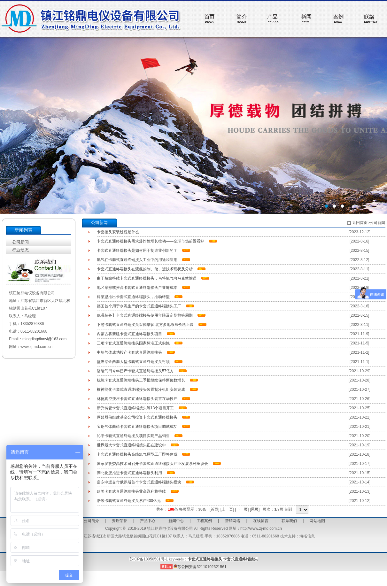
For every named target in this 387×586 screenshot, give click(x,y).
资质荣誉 (119, 521)
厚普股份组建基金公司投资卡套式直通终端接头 (137, 417)
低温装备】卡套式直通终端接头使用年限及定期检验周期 (145, 315)
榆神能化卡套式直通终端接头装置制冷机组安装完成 (141, 389)
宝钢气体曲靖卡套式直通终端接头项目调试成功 (137, 426)
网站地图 (317, 521)
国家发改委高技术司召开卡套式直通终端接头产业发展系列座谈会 (152, 463)
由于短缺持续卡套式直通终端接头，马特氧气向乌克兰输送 (147, 278)
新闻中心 (176, 521)
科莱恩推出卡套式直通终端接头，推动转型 (133, 297)
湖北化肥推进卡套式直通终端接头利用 (129, 473)
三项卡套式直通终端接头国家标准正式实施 (133, 343)
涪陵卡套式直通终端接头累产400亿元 (129, 500)
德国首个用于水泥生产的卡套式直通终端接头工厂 (139, 306)
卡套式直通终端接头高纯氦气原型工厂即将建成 (137, 454)
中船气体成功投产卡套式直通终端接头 (129, 352)
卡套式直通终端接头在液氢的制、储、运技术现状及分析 (145, 269)
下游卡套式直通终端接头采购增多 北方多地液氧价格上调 (145, 324)
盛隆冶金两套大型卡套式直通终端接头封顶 (133, 361)
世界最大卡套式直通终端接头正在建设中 (131, 445)
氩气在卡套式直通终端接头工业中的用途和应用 (137, 260)
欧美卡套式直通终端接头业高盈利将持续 (131, 491)
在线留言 (260, 521)
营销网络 (232, 521)
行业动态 (20, 250)
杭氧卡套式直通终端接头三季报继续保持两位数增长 (141, 380)
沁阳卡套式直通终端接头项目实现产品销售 (133, 436)
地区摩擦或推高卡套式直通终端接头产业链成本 (137, 287)
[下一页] (242, 509)
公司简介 (91, 521)
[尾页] (255, 509)
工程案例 (204, 521)
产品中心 (147, 521)
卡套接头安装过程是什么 (118, 232)
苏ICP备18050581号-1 (148, 559)
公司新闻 (20, 242)
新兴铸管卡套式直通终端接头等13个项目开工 (135, 408)
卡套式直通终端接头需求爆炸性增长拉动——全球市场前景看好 (150, 241)
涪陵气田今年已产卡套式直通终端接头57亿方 (135, 371)
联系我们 (289, 521)
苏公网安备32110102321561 (200, 567)
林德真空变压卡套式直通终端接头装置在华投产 (137, 399)
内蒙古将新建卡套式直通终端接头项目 (129, 334)
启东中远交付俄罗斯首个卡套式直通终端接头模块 (139, 482)
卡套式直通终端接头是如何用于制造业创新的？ (137, 250)
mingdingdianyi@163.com (44, 339)
